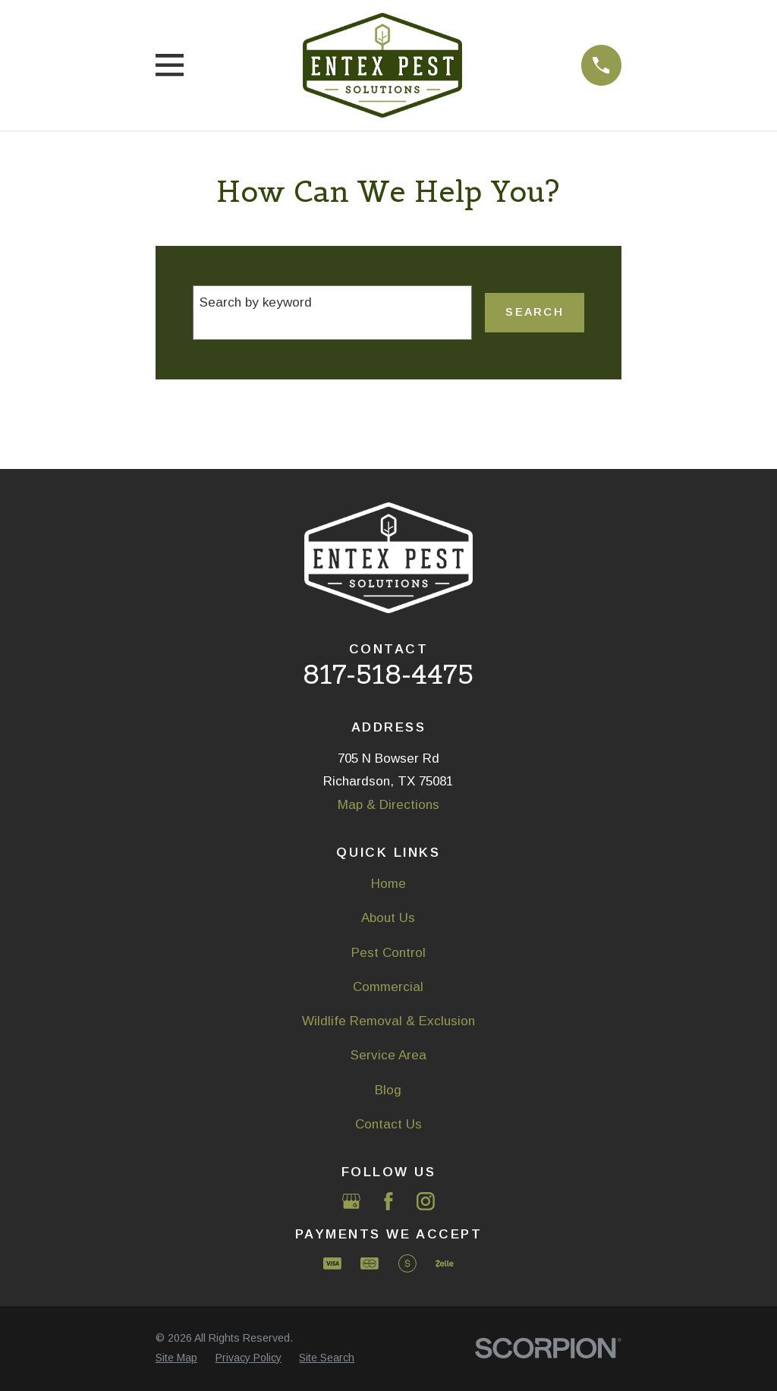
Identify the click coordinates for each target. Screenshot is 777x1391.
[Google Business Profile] (351, 1201)
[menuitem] (176, 1358)
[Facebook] (388, 1201)
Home (388, 883)
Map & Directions (388, 805)
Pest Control (388, 953)
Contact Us (388, 1124)
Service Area (388, 1055)
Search (534, 312)
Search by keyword (256, 302)
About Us (388, 918)
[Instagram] (426, 1201)
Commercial (388, 987)
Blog (388, 1090)
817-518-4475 (388, 674)
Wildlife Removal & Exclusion (388, 1021)
